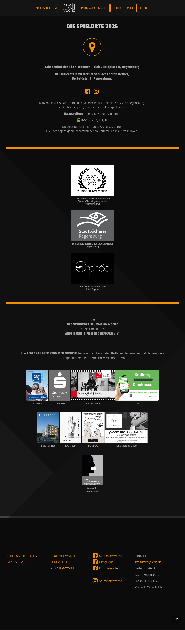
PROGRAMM (88, 7)
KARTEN (130, 7)
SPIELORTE (117, 7)
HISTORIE (144, 7)
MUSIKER (103, 7)
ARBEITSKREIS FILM (46, 7)
